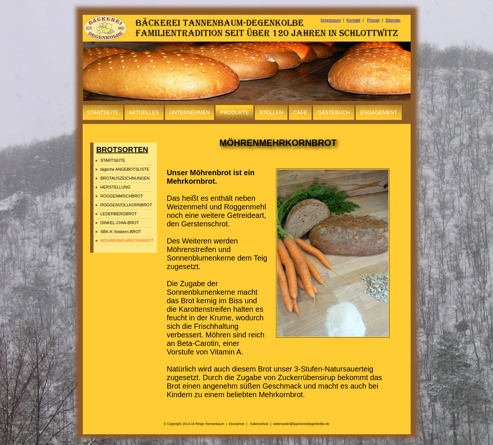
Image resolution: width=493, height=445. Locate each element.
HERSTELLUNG (116, 187)
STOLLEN (271, 112)
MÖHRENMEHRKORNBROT (126, 240)
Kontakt (353, 20)
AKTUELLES (144, 112)
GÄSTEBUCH (334, 112)
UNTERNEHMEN (190, 112)
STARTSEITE (103, 112)
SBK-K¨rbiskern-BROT (121, 231)
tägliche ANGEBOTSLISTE (125, 169)
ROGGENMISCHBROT (122, 196)
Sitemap (392, 20)
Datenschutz (259, 424)
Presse (373, 20)
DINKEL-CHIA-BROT (120, 222)
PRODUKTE (234, 112)
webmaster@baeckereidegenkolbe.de (301, 424)
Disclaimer (236, 424)
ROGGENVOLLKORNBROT (126, 205)
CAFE (300, 112)
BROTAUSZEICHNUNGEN (125, 178)
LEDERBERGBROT (119, 214)
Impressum (331, 20)
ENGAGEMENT (378, 112)
